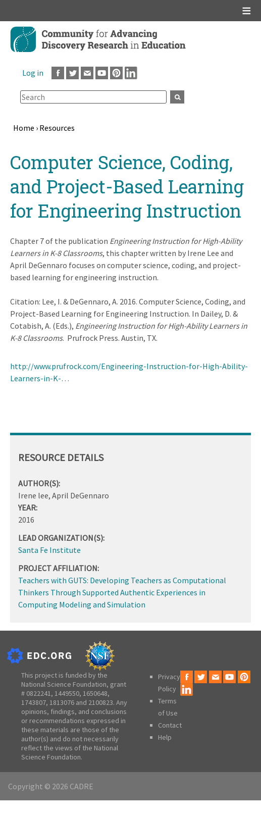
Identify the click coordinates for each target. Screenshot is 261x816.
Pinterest (116, 73)
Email (87, 73)
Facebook (57, 73)
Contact (170, 725)
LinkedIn (131, 73)
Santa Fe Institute (49, 550)
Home (23, 128)
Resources (57, 128)
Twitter (72, 73)
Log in (32, 73)
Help (165, 737)
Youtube (101, 73)
